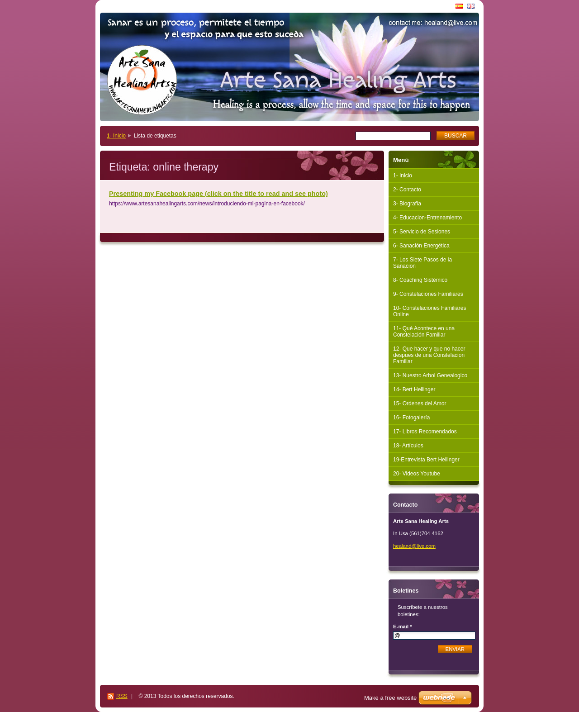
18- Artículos (408, 445)
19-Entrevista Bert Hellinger (426, 459)
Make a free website (390, 697)
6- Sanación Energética (421, 245)
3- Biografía (407, 203)
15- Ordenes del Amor (419, 403)
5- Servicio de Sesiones (421, 231)
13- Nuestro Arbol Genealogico (430, 375)
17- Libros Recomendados (425, 431)
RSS (122, 696)
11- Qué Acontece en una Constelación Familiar (424, 331)
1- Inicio (116, 136)
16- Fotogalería (411, 417)
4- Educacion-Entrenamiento (427, 217)
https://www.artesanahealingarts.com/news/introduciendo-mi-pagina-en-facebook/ (207, 203)
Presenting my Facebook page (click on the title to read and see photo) (218, 193)
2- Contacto (407, 189)
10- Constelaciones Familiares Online (429, 311)
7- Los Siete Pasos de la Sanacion (422, 262)
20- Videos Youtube (416, 473)
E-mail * (402, 626)
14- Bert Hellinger (414, 389)
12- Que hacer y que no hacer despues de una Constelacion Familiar (429, 355)
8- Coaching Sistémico (420, 280)
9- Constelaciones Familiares (428, 294)
